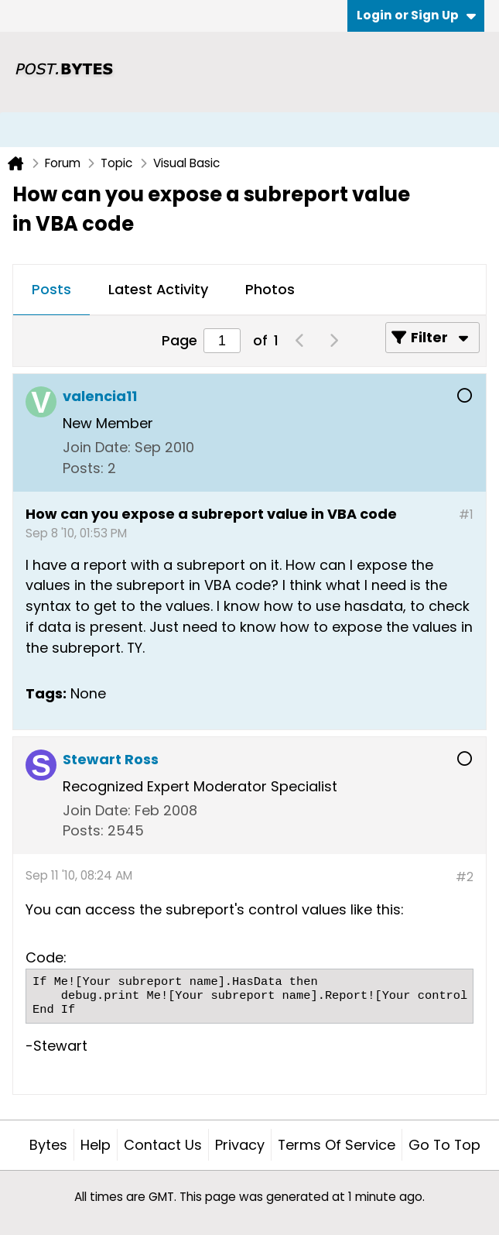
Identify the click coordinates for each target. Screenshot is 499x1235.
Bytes (48, 1144)
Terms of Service (336, 1144)
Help (95, 1144)
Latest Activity (158, 289)
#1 (466, 514)
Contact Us (163, 1144)
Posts (51, 289)
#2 (464, 877)
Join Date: (97, 447)
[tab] (51, 290)
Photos (270, 289)
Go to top (444, 1144)
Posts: (83, 468)
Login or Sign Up (416, 15)
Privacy (240, 1144)
